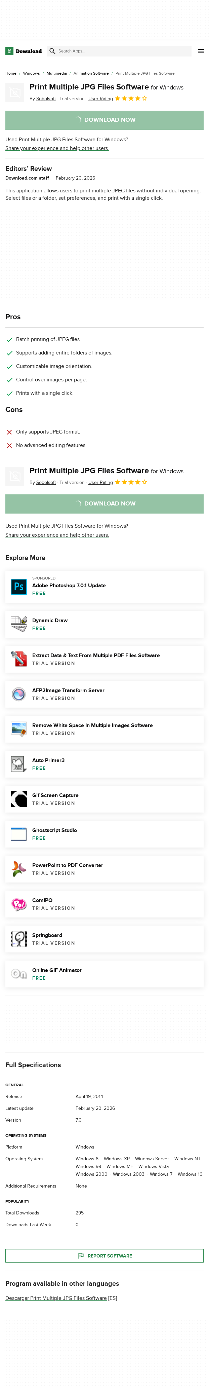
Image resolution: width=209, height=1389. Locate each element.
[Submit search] (52, 51)
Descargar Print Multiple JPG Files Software (56, 1298)
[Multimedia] (57, 73)
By (43, 99)
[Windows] (31, 73)
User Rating (118, 98)
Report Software (104, 1256)
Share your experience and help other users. (57, 148)
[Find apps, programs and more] (119, 51)
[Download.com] (23, 51)
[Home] (10, 73)
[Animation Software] (91, 73)
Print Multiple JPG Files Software (106, 87)
